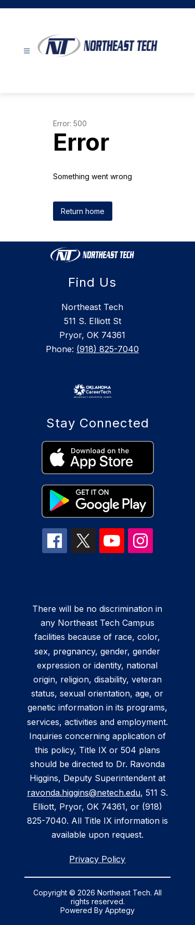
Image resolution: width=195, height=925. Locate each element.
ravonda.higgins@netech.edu (83, 792)
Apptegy (120, 910)
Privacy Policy (97, 859)
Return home (83, 211)
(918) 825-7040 (107, 349)
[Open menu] (27, 51)
